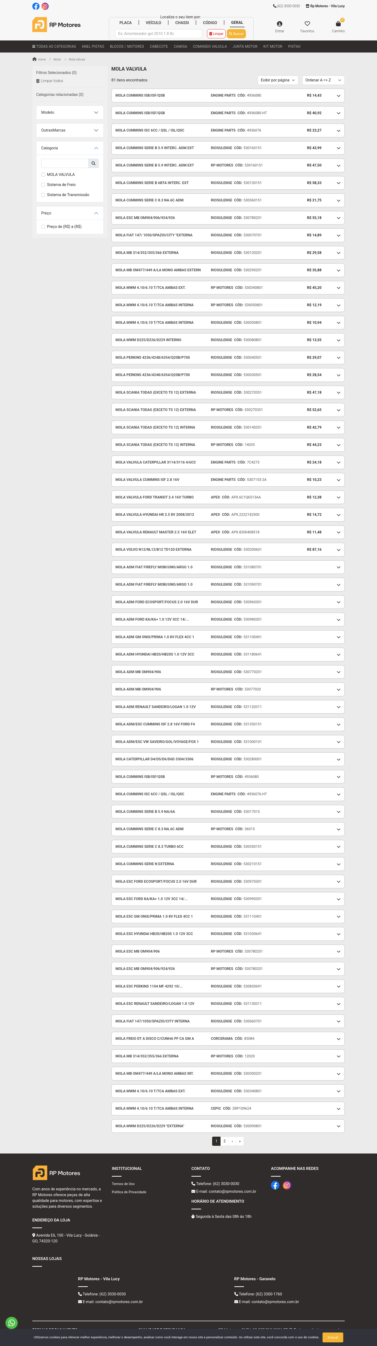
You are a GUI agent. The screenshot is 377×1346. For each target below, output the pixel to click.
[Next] (232, 1141)
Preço (46, 213)
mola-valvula (77, 59)
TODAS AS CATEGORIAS (54, 46)
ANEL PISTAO (93, 46)
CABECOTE (159, 46)
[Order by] (323, 80)
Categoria (49, 148)
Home (39, 59)
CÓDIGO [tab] (210, 22)
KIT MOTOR (273, 46)
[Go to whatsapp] (12, 1323)
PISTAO (294, 46)
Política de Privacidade (129, 1192)
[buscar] (65, 163)
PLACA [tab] (126, 22)
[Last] (240, 1141)
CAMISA (180, 46)
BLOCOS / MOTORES (127, 46)
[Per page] (278, 80)
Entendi (333, 1337)
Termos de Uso (123, 1184)
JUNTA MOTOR (245, 46)
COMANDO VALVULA (210, 46)
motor (57, 59)
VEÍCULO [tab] (153, 22)
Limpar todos (49, 81)
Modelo (47, 112)
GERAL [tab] (237, 22)
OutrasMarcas (53, 130)
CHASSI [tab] (182, 22)
